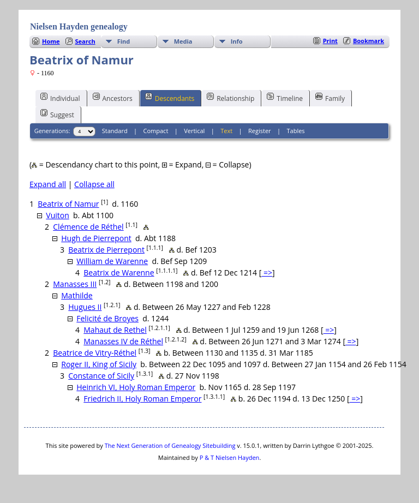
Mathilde (76, 295)
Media (183, 41)
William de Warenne (112, 261)
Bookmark (368, 41)
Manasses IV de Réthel (123, 341)
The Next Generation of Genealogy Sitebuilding (170, 445)
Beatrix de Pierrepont (106, 249)
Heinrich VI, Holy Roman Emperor (135, 387)
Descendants (169, 97)
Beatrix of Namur (68, 204)
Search (85, 41)
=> (266, 272)
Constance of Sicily (101, 375)
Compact (156, 131)
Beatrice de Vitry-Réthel (94, 353)
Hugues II (84, 307)
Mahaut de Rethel (115, 330)
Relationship (230, 97)
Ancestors (113, 97)
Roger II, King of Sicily (98, 364)
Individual (60, 97)
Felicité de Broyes (107, 318)
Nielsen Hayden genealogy (79, 26)
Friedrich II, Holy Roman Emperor (142, 398)
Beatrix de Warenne (118, 272)
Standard (115, 131)
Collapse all (94, 184)
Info (237, 41)
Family (330, 97)
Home (51, 41)
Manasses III (75, 284)
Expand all (47, 184)
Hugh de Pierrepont (96, 238)
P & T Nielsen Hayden (230, 457)
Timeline (285, 97)
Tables (296, 131)
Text (226, 131)
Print (330, 41)
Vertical (194, 131)
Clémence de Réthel (88, 226)
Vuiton (57, 215)
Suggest (57, 114)
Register (259, 131)
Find (123, 41)
